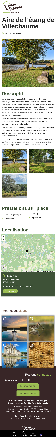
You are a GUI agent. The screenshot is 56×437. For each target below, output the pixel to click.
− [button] (3, 239)
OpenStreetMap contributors (45, 271)
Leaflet (28, 271)
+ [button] (3, 236)
